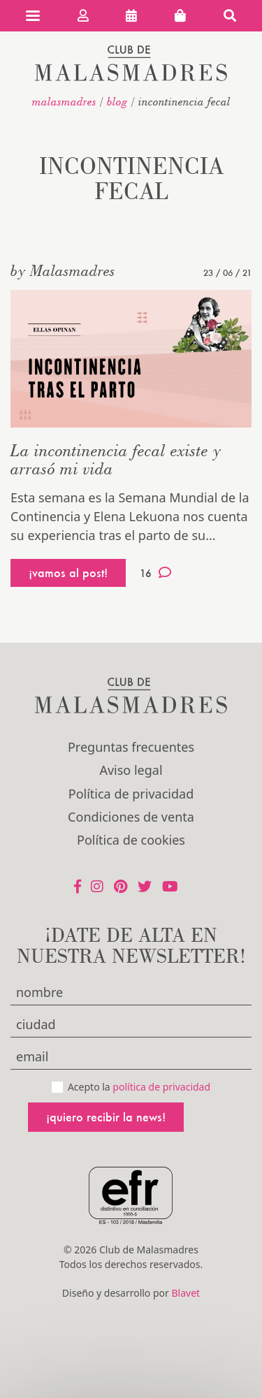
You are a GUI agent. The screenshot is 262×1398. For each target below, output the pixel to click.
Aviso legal (130, 770)
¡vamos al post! (68, 572)
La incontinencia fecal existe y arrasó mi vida (115, 459)
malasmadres (64, 101)
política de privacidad (161, 1086)
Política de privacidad (131, 793)
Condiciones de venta (131, 816)
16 (155, 573)
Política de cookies (131, 839)
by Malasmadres (62, 270)
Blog (117, 101)
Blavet (185, 1292)
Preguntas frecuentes (131, 746)
